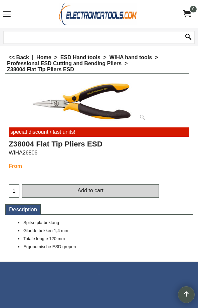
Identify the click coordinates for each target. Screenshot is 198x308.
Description (23, 209)
